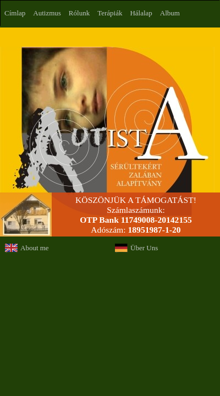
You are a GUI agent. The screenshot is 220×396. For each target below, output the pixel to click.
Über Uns (144, 248)
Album (170, 13)
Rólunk (79, 13)
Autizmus (47, 13)
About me (34, 248)
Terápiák (109, 13)
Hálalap (141, 13)
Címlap (14, 13)
